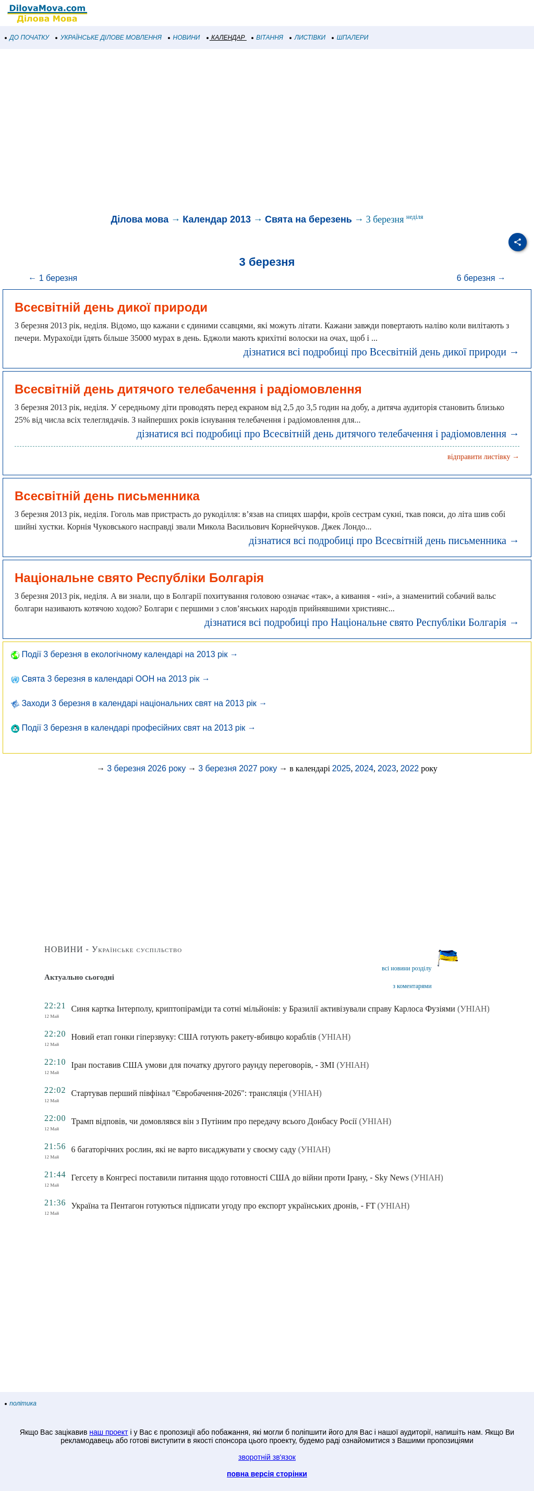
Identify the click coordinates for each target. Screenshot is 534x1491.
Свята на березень (308, 219)
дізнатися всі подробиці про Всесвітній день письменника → (384, 540)
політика (21, 1403)
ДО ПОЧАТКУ (27, 37)
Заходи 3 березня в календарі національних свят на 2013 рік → (139, 703)
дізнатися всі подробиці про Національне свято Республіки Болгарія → (361, 622)
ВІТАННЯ (267, 37)
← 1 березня (52, 278)
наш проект (108, 1432)
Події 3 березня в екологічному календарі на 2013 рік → (124, 654)
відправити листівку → (483, 457)
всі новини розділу (407, 968)
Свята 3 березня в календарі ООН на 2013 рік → (110, 678)
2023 (387, 768)
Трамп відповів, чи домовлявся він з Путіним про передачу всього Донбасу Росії (214, 1121)
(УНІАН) (473, 1008)
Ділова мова (139, 219)
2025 (341, 768)
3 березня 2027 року (237, 768)
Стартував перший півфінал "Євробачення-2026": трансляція (179, 1093)
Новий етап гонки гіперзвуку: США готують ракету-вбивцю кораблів (194, 1036)
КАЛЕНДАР (226, 37)
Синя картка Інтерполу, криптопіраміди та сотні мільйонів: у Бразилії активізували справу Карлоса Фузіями (263, 1008)
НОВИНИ (184, 37)
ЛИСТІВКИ (307, 37)
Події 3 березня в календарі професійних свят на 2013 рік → (133, 727)
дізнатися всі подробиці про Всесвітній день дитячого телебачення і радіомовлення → (328, 433)
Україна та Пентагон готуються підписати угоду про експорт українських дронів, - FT (223, 1205)
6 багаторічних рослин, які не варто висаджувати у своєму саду (183, 1149)
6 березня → (481, 278)
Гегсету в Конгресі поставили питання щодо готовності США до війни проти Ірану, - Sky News (240, 1177)
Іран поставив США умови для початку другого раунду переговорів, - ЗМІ (203, 1065)
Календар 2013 (217, 219)
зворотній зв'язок (267, 1457)
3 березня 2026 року (146, 768)
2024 (364, 768)
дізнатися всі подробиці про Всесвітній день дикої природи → (381, 352)
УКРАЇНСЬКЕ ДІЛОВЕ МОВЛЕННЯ (108, 37)
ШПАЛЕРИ (350, 37)
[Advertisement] (267, 132)
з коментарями (412, 986)
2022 (409, 768)
